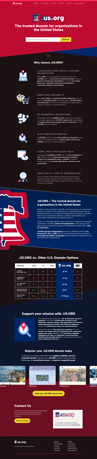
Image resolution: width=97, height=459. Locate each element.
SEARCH (65, 39)
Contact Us (69, 3)
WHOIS (61, 3)
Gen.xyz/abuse (74, 424)
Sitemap (70, 441)
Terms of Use (71, 446)
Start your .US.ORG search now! (48, 393)
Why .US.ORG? (45, 3)
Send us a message (22, 420)
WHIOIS (56, 448)
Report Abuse (79, 3)
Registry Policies (72, 448)
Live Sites (53, 3)
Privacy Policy (71, 444)
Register (36, 3)
